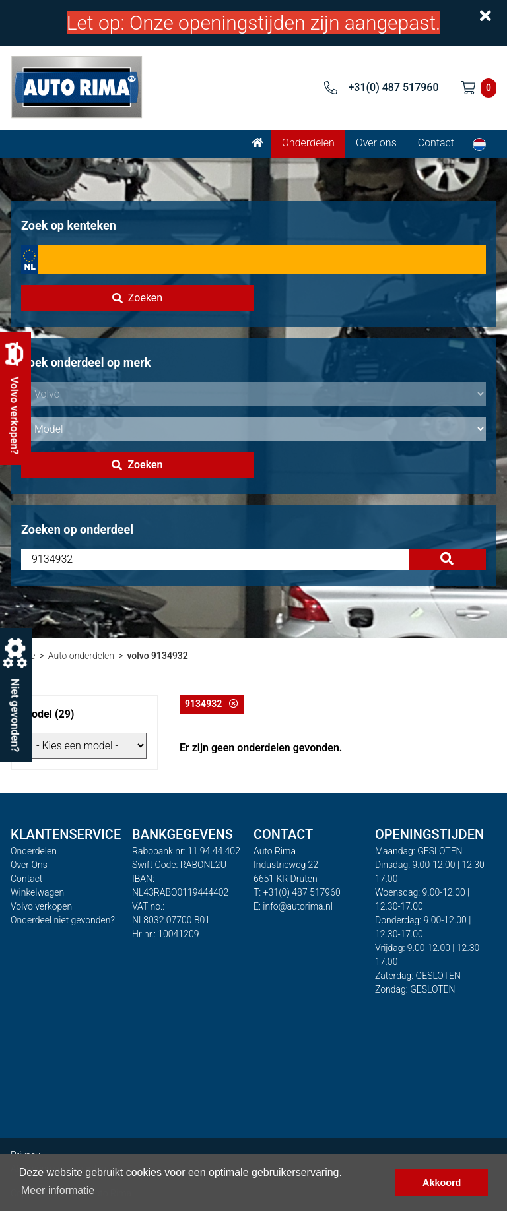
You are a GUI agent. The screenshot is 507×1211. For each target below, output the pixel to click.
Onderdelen (308, 143)
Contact (436, 143)
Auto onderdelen (81, 655)
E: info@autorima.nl (293, 906)
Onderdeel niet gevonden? (63, 920)
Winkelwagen (37, 892)
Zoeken (137, 298)
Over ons (376, 143)
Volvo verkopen (41, 906)
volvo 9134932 (157, 655)
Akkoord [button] (441, 1182)
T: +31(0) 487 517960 (297, 892)
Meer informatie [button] (57, 1190)
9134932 (211, 704)
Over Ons (29, 864)
